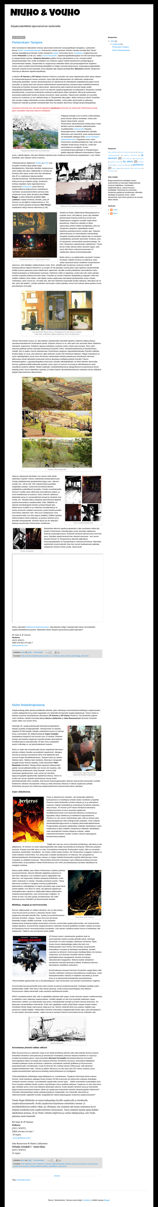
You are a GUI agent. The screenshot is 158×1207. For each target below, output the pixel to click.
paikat (62, 656)
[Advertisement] (57, 682)
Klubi (46, 163)
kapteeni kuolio (37, 656)
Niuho (115, 213)
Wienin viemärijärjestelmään (29, 50)
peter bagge (76, 656)
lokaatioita (78, 53)
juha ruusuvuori (92, 1164)
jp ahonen (28, 656)
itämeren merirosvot (72, 1164)
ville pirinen (85, 656)
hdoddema (87, 1200)
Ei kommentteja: (39, 1160)
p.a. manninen (54, 656)
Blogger (107, 1200)
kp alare (46, 656)
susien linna (62, 1166)
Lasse (115, 210)
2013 (113, 41)
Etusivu (57, 1176)
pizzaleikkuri (53, 1166)
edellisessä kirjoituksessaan (37, 627)
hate (22, 656)
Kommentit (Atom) (23, 1180)
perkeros (68, 656)
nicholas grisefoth (35, 1166)
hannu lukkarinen (38, 1164)
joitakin (56, 53)
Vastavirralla (79, 129)
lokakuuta (116, 44)
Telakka (38, 163)
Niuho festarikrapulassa (28, 705)
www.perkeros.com (20, 645)
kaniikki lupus (17, 1166)
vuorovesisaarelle (49, 56)
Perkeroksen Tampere (27, 42)
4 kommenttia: (38, 652)
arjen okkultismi (26, 1164)
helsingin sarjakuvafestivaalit (54, 1164)
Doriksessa (26, 187)
